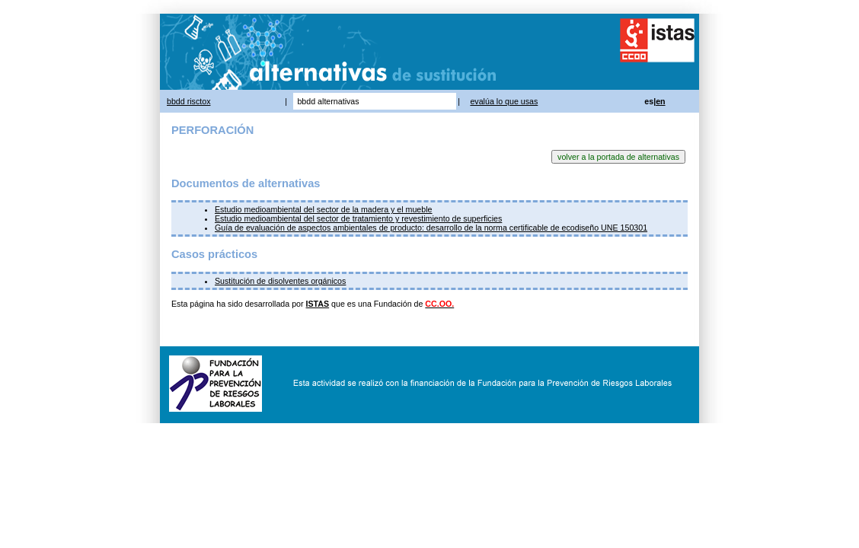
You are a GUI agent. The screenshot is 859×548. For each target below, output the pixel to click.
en (660, 101)
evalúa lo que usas (504, 101)
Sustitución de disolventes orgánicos (280, 280)
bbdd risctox (188, 101)
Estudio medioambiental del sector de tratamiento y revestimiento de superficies (358, 218)
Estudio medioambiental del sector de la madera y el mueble (324, 209)
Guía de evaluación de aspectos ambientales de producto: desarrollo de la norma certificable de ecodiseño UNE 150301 (431, 227)
